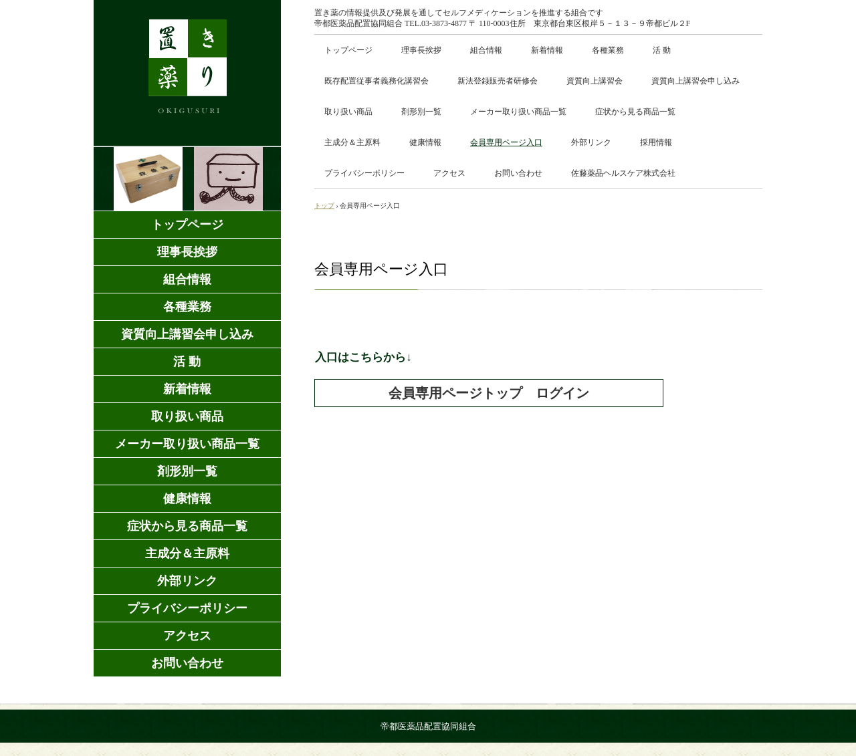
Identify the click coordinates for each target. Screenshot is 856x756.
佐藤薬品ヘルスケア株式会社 (623, 173)
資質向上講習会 (594, 81)
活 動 (662, 50)
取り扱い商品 (348, 111)
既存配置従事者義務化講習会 (376, 81)
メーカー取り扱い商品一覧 (518, 111)
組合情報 (486, 50)
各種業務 (608, 50)
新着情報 (547, 50)
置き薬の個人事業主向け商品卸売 (187, 73)
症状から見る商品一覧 (635, 111)
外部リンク (591, 142)
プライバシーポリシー (364, 173)
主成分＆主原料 (352, 142)
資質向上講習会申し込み (695, 81)
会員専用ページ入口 (506, 142)
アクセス (449, 173)
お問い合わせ (518, 173)
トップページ (348, 50)
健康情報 (425, 142)
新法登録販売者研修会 (497, 81)
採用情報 (656, 142)
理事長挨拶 (421, 50)
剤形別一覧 (421, 111)
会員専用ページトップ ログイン (489, 393)
